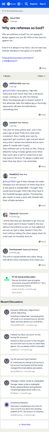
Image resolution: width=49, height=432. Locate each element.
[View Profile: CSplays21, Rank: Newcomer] (5, 215)
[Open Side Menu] (3, 4)
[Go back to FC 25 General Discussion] (29, 277)
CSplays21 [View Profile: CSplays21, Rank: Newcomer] (14, 213)
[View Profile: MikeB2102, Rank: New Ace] (5, 175)
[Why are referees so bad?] (19, 86)
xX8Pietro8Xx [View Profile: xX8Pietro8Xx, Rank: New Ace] (15, 83)
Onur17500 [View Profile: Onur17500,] (15, 18)
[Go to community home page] (11, 3)
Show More (24, 424)
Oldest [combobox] (42, 76)
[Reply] (43, 68)
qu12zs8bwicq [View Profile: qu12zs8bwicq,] (16, 371)
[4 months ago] (31, 325)
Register (34, 4)
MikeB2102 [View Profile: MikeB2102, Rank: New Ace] (14, 174)
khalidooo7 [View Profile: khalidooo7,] (15, 349)
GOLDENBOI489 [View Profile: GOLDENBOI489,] (17, 325)
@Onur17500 (9, 90)
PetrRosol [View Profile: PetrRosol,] (14, 393)
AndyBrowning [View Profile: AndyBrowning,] (16, 415)
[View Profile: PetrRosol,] (6, 382)
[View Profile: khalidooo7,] (6, 336)
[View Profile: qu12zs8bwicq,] (6, 361)
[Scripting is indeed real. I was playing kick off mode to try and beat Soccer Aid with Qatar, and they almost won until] (28, 319)
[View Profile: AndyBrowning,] (6, 404)
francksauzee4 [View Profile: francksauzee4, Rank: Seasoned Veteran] (15, 249)
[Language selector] (20, 4)
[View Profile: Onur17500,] (5, 19)
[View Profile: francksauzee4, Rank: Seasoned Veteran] (5, 251)
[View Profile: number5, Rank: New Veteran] (5, 124)
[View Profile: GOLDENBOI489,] (6, 312)
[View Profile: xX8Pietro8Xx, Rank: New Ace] (5, 85)
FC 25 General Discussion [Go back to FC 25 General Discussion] (12, 11)
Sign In (43, 4)
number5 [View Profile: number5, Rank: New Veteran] (13, 122)
